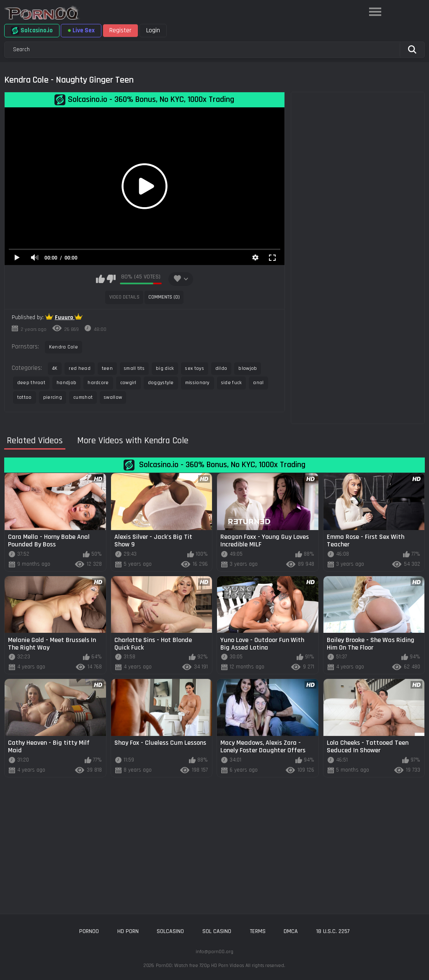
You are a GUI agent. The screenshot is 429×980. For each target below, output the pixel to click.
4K (55, 368)
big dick (165, 368)
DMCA (291, 931)
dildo (221, 368)
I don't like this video (111, 279)
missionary (197, 383)
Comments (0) (164, 297)
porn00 (89, 931)
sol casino (216, 931)
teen (107, 368)
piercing (52, 397)
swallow (113, 397)
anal (258, 383)
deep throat (31, 383)
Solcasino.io (32, 30)
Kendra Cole (63, 347)
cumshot (83, 397)
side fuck (231, 383)
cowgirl (128, 383)
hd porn (128, 931)
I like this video (100, 279)
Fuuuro (65, 317)
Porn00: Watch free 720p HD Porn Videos (200, 965)
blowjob (247, 368)
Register (120, 30)
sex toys (194, 368)
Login (153, 30)
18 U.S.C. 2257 (333, 931)
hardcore (98, 383)
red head (79, 368)
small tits (134, 368)
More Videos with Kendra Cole (133, 441)
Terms (258, 931)
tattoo (24, 397)
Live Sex (81, 30)
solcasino (170, 931)
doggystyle (161, 383)
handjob (66, 383)
